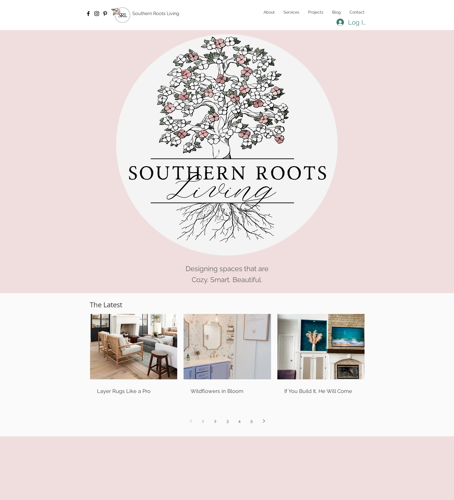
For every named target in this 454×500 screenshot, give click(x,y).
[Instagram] (97, 13)
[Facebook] (88, 13)
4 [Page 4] (239, 421)
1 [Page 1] (203, 421)
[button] (291, 12)
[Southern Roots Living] (160, 13)
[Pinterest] (105, 13)
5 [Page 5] (251, 421)
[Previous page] (191, 421)
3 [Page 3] (227, 421)
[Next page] (264, 421)
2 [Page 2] (215, 421)
